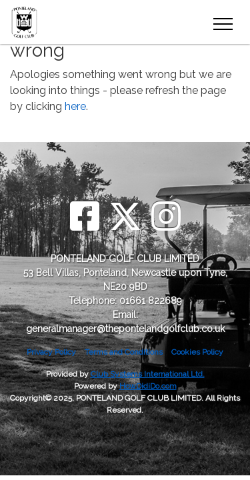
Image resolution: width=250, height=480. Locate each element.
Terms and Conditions (124, 352)
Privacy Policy (51, 352)
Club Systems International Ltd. (148, 374)
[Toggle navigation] (222, 22)
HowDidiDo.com (148, 386)
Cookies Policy (197, 352)
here (75, 106)
